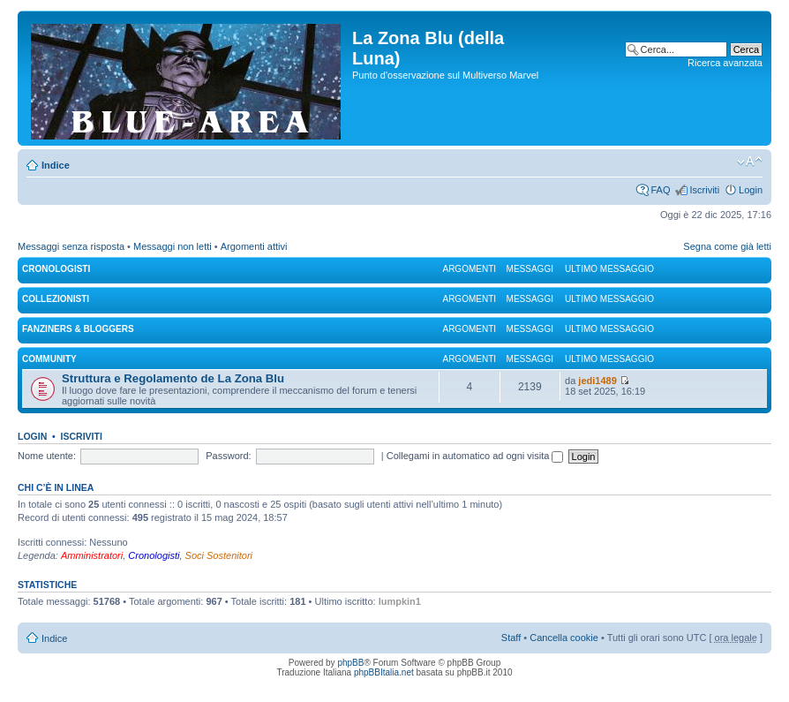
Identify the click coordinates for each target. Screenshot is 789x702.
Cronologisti (153, 555)
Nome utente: (47, 455)
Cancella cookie (564, 637)
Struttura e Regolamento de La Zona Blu (173, 378)
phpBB (350, 663)
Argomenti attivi (254, 246)
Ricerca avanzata (725, 62)
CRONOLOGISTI (56, 269)
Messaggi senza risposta (71, 246)
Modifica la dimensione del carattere (750, 162)
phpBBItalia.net (384, 672)
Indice (55, 165)
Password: (228, 455)
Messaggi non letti (172, 246)
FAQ (660, 190)
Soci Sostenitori (218, 555)
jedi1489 (597, 380)
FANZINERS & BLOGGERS (78, 329)
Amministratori (92, 555)
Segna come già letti (727, 246)
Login (751, 190)
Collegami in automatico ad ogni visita (475, 455)
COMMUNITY (49, 359)
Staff (511, 637)
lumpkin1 (400, 601)
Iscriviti (704, 190)
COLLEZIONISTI (55, 299)
